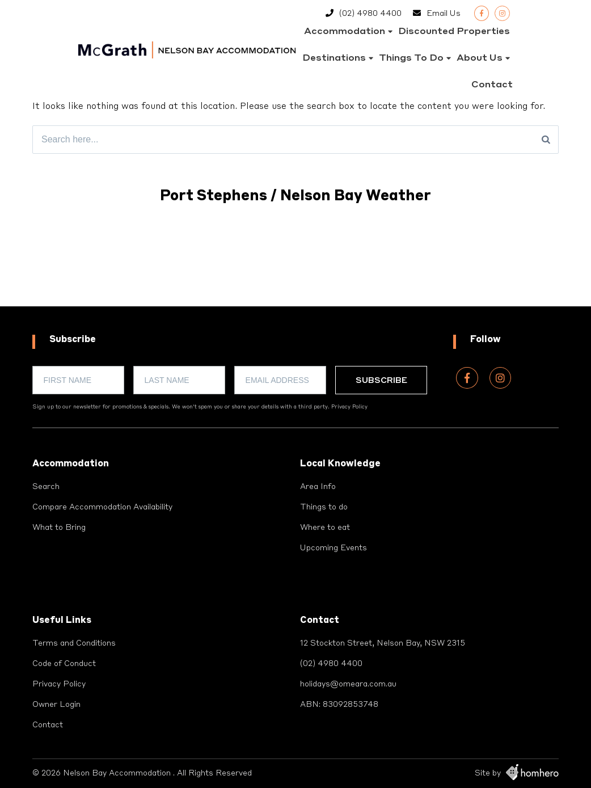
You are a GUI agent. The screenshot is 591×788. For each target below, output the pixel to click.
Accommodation (344, 31)
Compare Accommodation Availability (102, 507)
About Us (480, 58)
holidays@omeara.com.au (348, 684)
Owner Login (56, 705)
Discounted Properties (454, 31)
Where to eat (325, 528)
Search (46, 487)
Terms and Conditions (74, 643)
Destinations (334, 58)
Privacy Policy (349, 407)
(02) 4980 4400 (370, 14)
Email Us (444, 14)
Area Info (318, 487)
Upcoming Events (333, 548)
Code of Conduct (64, 664)
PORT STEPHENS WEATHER (295, 263)
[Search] (546, 139)
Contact (492, 85)
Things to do (411, 58)
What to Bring (59, 528)
